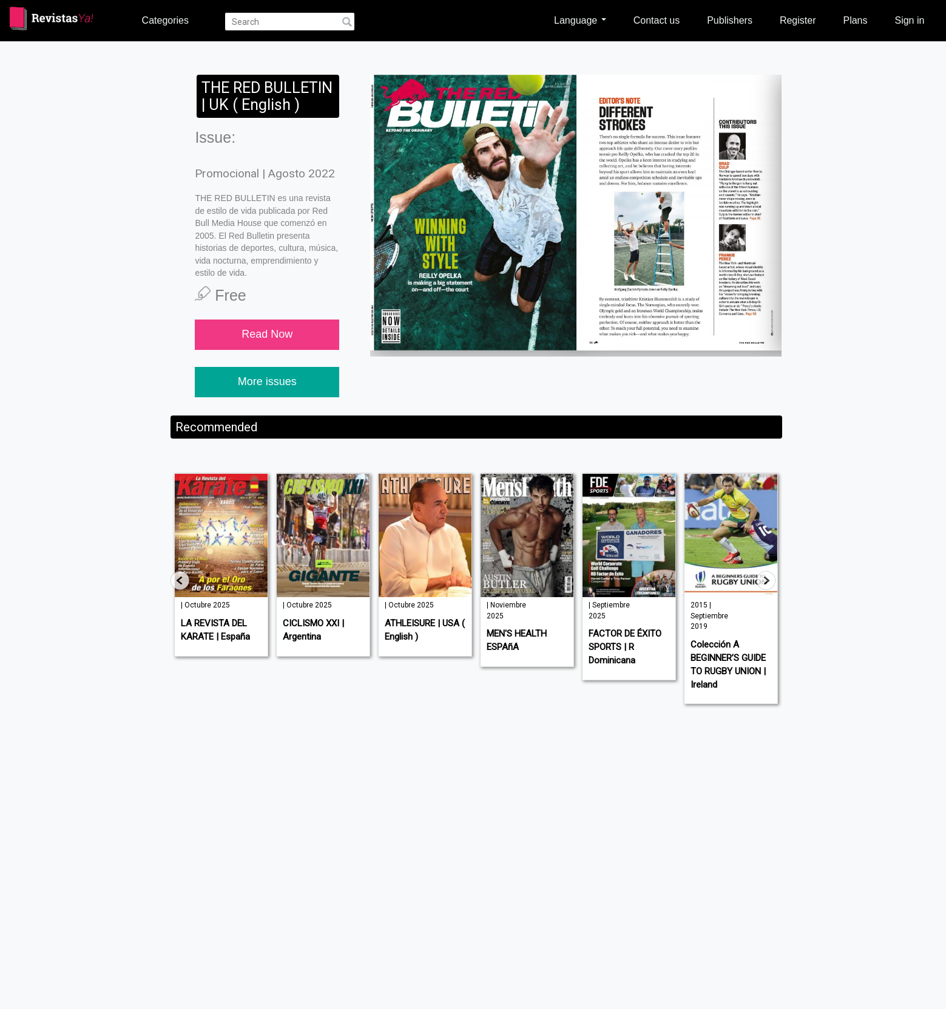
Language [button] (580, 20)
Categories (165, 20)
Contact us (656, 20)
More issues (267, 381)
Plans (855, 20)
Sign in (909, 20)
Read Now (267, 334)
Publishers (729, 20)
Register (798, 20)
